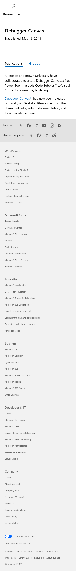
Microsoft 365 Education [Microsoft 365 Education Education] (17, 304)
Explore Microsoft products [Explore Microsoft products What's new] (18, 195)
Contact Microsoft (24, 551)
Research (9, 14)
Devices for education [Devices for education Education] (15, 291)
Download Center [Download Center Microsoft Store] (13, 227)
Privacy (39, 551)
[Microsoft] (38, 3)
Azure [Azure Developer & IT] (8, 413)
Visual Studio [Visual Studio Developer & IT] (11, 458)
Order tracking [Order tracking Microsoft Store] (12, 247)
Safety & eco (25, 557)
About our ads (53, 557)
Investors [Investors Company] (9, 503)
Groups (34, 63)
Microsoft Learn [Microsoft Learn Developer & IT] (12, 426)
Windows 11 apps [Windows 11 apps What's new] (13, 202)
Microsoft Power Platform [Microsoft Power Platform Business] (17, 375)
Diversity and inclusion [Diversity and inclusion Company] (16, 509)
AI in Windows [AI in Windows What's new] (12, 189)
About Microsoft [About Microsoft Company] (13, 483)
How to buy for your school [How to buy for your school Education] (18, 311)
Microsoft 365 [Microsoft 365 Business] (11, 368)
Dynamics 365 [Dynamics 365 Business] (12, 362)
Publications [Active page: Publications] (14, 63)
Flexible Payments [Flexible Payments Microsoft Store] (13, 266)
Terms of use (51, 551)
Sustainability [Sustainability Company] (11, 522)
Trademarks (10, 557)
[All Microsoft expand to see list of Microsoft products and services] (5, 5)
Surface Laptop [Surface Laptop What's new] (12, 163)
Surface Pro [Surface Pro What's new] (10, 157)
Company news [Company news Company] (12, 490)
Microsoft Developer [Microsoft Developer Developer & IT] (15, 419)
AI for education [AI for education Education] (12, 330)
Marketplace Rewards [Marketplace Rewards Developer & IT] (15, 452)
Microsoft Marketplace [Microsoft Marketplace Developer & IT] (16, 445)
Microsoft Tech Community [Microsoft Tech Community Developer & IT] (18, 439)
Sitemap (9, 551)
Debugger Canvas (18, 98)
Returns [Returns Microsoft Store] (9, 240)
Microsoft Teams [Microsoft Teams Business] (13, 381)
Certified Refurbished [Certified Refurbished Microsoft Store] (15, 253)
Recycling (39, 557)
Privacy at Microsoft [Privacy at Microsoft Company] (14, 496)
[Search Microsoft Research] (14, 5)
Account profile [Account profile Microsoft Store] (12, 221)
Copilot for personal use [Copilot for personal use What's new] (16, 183)
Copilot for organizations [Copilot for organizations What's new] (17, 176)
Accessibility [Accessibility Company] (11, 516)
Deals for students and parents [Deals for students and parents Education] (20, 324)
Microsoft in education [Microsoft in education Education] (16, 285)
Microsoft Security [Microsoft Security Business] (14, 355)
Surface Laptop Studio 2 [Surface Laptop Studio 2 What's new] (16, 170)
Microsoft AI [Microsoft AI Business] (11, 349)
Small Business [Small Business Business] (12, 394)
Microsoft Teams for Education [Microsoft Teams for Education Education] (20, 298)
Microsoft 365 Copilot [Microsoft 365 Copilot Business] (15, 388)
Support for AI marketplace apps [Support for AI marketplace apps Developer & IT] (20, 432)
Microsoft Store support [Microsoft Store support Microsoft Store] (16, 234)
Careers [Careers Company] (9, 477)
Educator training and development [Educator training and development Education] (22, 317)
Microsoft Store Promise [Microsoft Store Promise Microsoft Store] (17, 260)
